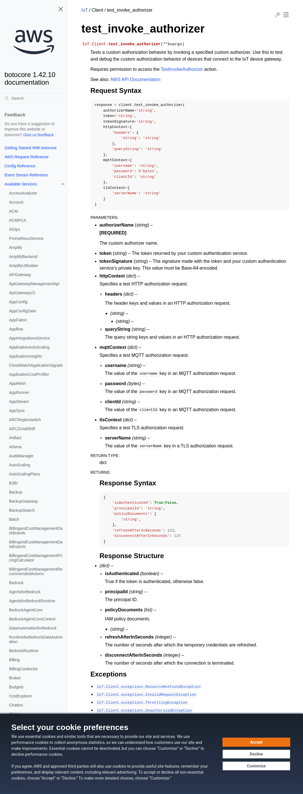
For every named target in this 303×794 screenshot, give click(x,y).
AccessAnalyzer (23, 193)
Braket (14, 678)
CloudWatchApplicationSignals (36, 365)
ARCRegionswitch (25, 419)
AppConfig (18, 302)
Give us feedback (38, 135)
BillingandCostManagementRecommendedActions (35, 571)
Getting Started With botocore (31, 148)
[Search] (34, 98)
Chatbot (16, 705)
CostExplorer (20, 696)
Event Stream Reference (26, 175)
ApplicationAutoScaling (29, 347)
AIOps (14, 229)
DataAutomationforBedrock (33, 628)
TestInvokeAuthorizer (182, 69)
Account (16, 202)
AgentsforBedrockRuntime (32, 601)
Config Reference (20, 166)
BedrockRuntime (23, 650)
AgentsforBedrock (24, 592)
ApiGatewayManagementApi (34, 283)
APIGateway (20, 274)
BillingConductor (23, 669)
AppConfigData (22, 311)
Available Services (21, 184)
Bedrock (16, 582)
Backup (15, 492)
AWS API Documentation (135, 79)
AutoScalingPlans (24, 474)
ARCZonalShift (22, 428)
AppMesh (17, 383)
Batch (14, 519)
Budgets (16, 687)
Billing (14, 660)
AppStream (19, 401)
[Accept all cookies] (256, 742)
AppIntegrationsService (29, 338)
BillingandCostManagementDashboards (35, 530)
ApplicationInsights (25, 356)
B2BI (13, 483)
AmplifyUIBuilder (23, 265)
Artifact (15, 438)
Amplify (15, 247)
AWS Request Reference (27, 157)
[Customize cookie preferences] (256, 765)
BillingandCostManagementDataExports (35, 544)
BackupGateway (23, 501)
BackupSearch (22, 510)
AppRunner (19, 392)
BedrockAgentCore (25, 610)
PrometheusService (26, 238)
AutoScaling (19, 465)
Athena (15, 447)
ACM (13, 211)
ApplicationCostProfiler (29, 374)
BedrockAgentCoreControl (32, 619)
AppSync (17, 410)
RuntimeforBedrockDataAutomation (36, 639)
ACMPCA (17, 220)
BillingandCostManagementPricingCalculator (35, 557)
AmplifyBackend (23, 256)
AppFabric (18, 320)
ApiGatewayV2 (22, 293)
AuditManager (21, 456)
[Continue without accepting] (256, 754)
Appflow (16, 329)
